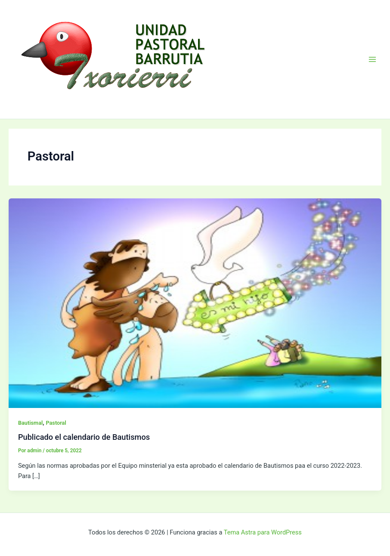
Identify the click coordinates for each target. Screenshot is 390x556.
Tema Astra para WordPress (263, 532)
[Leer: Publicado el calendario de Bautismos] (195, 302)
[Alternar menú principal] (372, 59)
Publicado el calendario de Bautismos (84, 437)
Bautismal (30, 423)
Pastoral (56, 423)
